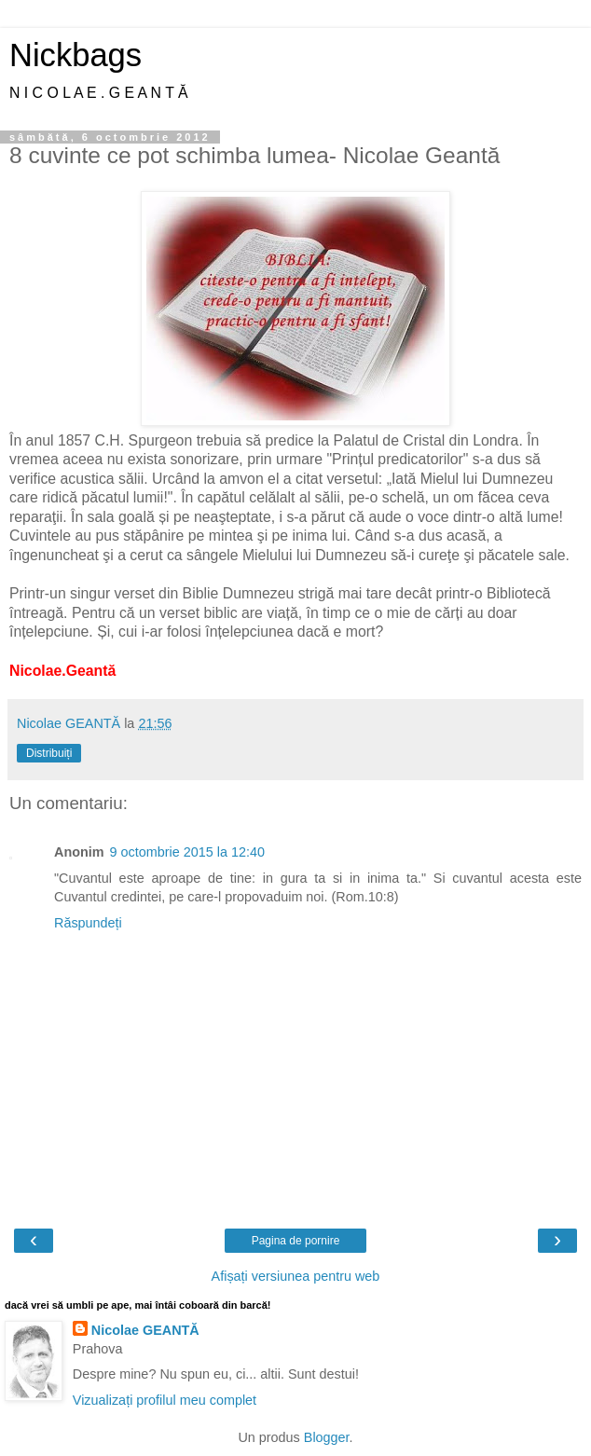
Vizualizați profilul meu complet (164, 1400)
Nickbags (75, 55)
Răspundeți (88, 922)
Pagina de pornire (296, 1240)
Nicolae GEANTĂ (145, 1330)
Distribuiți (49, 753)
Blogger (327, 1437)
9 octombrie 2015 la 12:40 (187, 852)
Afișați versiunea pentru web (296, 1276)
